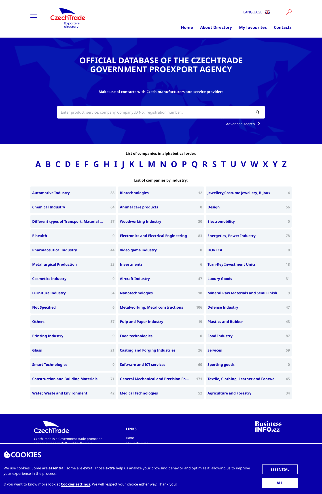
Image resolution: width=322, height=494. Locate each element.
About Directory (216, 27)
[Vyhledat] (289, 12)
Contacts (283, 27)
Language (256, 12)
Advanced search (244, 123)
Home (187, 27)
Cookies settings (75, 484)
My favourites (253, 27)
